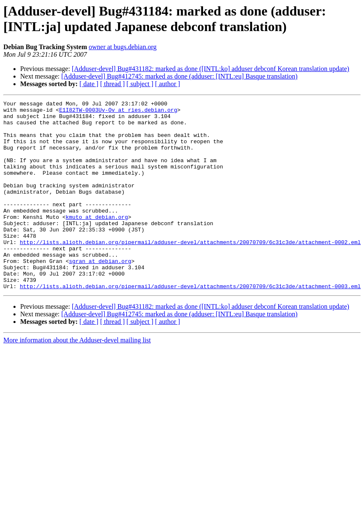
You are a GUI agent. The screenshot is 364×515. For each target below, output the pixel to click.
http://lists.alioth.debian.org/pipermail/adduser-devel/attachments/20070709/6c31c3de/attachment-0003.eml (190, 324)
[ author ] (167, 83)
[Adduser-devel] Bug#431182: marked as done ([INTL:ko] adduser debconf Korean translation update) (210, 68)
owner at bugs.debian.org (122, 46)
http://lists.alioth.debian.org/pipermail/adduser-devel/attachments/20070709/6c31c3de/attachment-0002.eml (190, 271)
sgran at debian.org (100, 293)
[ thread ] (112, 83)
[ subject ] (140, 83)
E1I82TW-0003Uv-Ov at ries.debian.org (118, 112)
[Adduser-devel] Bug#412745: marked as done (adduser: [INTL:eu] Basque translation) (179, 76)
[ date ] (88, 83)
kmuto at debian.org (97, 240)
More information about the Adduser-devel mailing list (77, 377)
